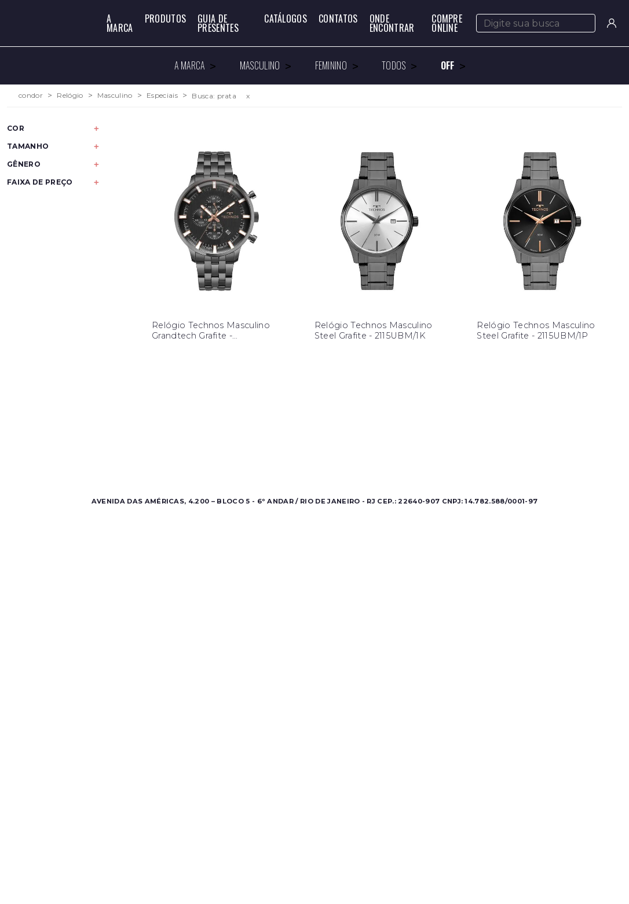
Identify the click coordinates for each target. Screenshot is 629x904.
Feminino (106, 441)
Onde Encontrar (392, 23)
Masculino (115, 95)
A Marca (120, 23)
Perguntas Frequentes (433, 441)
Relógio (70, 95)
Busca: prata (214, 95)
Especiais (162, 95)
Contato (404, 427)
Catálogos (285, 18)
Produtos (165, 18)
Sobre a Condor (273, 427)
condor (31, 95)
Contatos (338, 18)
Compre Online (446, 23)
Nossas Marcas (270, 455)
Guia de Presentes (218, 23)
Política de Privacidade (434, 455)
